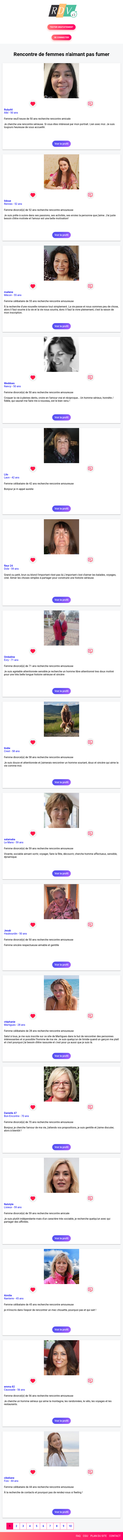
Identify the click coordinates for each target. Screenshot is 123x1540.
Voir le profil (61, 143)
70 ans (25, 1116)
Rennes (8, 203)
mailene (8, 292)
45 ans (20, 1298)
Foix (6, 1480)
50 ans (14, 112)
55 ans (17, 295)
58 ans (16, 751)
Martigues (10, 1024)
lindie (7, 748)
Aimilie (8, 1295)
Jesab (7, 930)
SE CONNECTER (61, 37)
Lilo (6, 474)
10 (70, 1526)
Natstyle (8, 1204)
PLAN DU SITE (98, 1535)
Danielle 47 (10, 1113)
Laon (7, 477)
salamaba (9, 839)
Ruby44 (8, 109)
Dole (6, 568)
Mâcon (8, 295)
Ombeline (9, 656)
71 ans (14, 659)
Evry (6, 659)
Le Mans (9, 842)
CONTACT (115, 1535)
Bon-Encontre (11, 1116)
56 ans (21, 1389)
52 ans (18, 203)
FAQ (78, 1535)
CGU (85, 1535)
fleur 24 (8, 565)
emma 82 (9, 1386)
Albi (6, 112)
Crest (7, 751)
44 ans (14, 1480)
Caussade (9, 1389)
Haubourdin (10, 933)
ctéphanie (9, 1021)
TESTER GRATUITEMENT (61, 27)
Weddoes (9, 383)
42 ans (15, 477)
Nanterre (9, 1298)
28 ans (21, 1024)
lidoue (7, 200)
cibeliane (9, 1477)
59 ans (15, 568)
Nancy (7, 386)
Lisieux (8, 1207)
